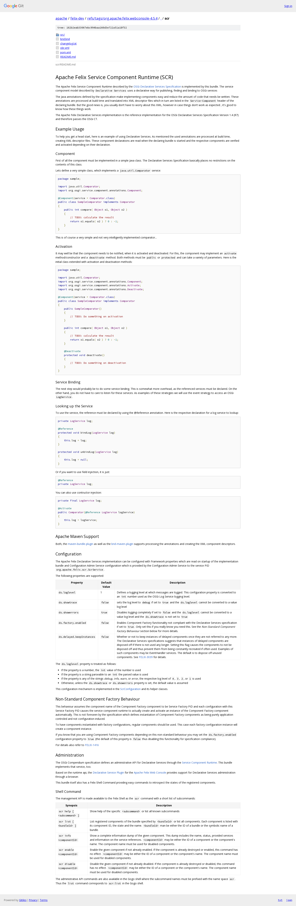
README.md (68, 56)
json (289, 900)
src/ (62, 34)
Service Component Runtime (199, 762)
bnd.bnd (65, 39)
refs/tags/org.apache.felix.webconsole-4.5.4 (122, 18)
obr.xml (64, 48)
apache (61, 18)
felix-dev (77, 18)
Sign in (288, 6)
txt (280, 900)
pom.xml (65, 52)
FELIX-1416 (92, 745)
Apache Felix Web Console (150, 772)
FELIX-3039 (146, 657)
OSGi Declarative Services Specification (157, 86)
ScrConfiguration (130, 689)
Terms (44, 900)
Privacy (33, 900)
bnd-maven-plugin (122, 544)
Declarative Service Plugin (108, 772)
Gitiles (22, 900)
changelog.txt (68, 43)
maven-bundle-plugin (80, 544)
